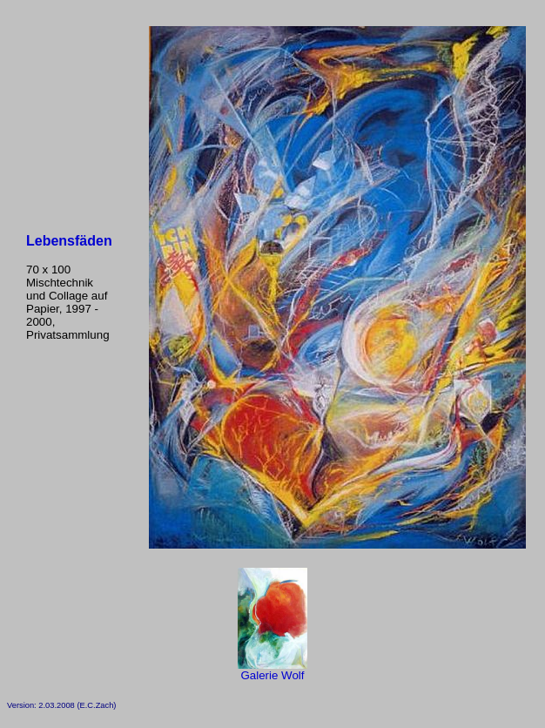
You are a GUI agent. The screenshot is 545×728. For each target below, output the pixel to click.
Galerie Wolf (272, 670)
